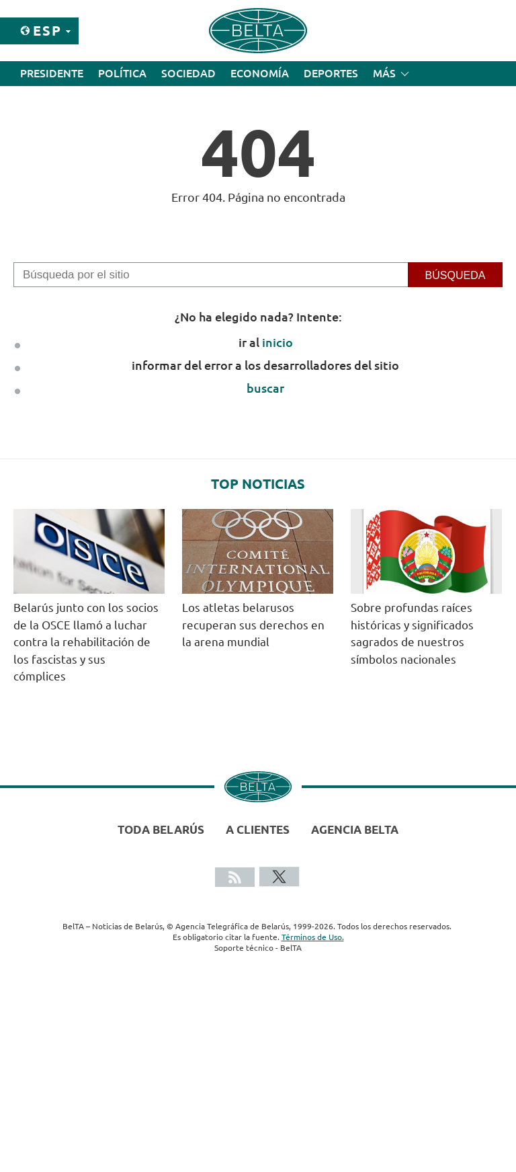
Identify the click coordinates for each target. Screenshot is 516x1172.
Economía (259, 73)
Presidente (51, 73)
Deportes (331, 73)
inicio (277, 342)
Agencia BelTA (354, 829)
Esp (47, 30)
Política (122, 73)
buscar (265, 388)
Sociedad (188, 73)
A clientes (258, 829)
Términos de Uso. (313, 937)
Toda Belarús (161, 829)
